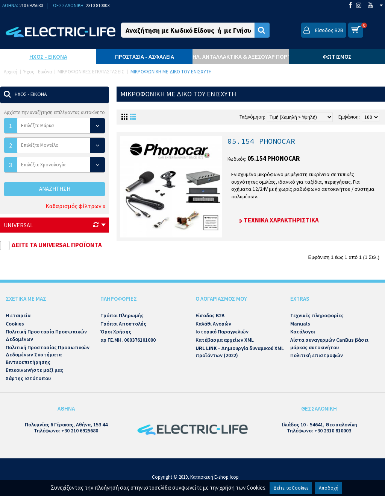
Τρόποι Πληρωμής (122, 315)
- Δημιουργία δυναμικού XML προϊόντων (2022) (240, 352)
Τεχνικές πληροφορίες (317, 315)
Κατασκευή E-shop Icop (214, 477)
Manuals (300, 323)
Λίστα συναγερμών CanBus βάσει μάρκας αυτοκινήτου (329, 343)
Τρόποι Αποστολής (123, 323)
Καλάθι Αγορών (213, 323)
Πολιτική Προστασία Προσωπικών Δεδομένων (46, 335)
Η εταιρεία (18, 315)
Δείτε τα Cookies (290, 488)
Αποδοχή (328, 488)
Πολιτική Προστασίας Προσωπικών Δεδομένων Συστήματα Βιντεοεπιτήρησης (47, 354)
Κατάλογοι (302, 331)
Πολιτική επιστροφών (316, 355)
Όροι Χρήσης (115, 331)
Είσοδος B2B (210, 315)
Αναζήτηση (54, 188)
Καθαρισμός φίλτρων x (75, 206)
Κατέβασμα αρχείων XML (225, 339)
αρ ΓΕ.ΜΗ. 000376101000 (128, 339)
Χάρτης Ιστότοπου (28, 378)
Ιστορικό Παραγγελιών (222, 331)
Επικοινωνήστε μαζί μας (34, 370)
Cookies (15, 323)
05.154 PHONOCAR (261, 141)
